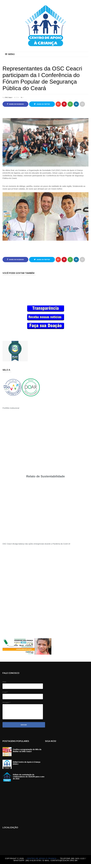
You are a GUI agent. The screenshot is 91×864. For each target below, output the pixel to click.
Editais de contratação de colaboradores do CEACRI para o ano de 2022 (28, 777)
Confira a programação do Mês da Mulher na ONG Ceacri (27, 750)
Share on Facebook (15, 104)
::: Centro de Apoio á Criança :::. (42, 858)
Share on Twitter (42, 104)
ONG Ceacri (8, 97)
